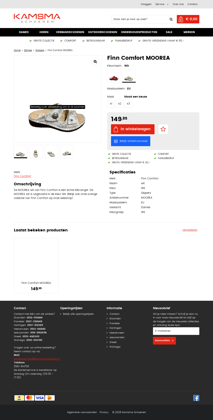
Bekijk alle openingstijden (78, 314)
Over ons (178, 4)
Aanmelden (162, 340)
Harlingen (115, 328)
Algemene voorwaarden (82, 412)
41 (111, 103)
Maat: (111, 96)
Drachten (115, 318)
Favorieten (163, 129)
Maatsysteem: (116, 88)
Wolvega (114, 347)
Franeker (114, 323)
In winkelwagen (136, 129)
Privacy (104, 412)
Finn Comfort (22, 176)
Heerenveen (116, 333)
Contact (192, 4)
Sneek (113, 342)
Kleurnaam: (114, 66)
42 (119, 103)
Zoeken (171, 19)
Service (159, 4)
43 (128, 103)
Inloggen (146, 4)
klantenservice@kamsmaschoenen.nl (37, 359)
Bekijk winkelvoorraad (133, 141)
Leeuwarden (116, 337)
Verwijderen (189, 230)
